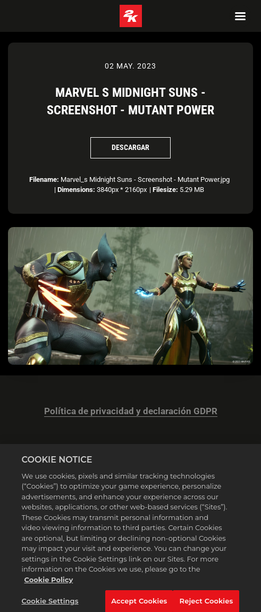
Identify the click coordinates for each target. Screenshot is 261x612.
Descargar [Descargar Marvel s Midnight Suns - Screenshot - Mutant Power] (130, 147)
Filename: (44, 179)
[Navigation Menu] (240, 16)
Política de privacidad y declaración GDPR (130, 411)
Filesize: (165, 190)
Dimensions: (76, 190)
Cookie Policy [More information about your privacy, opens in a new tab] (48, 587)
